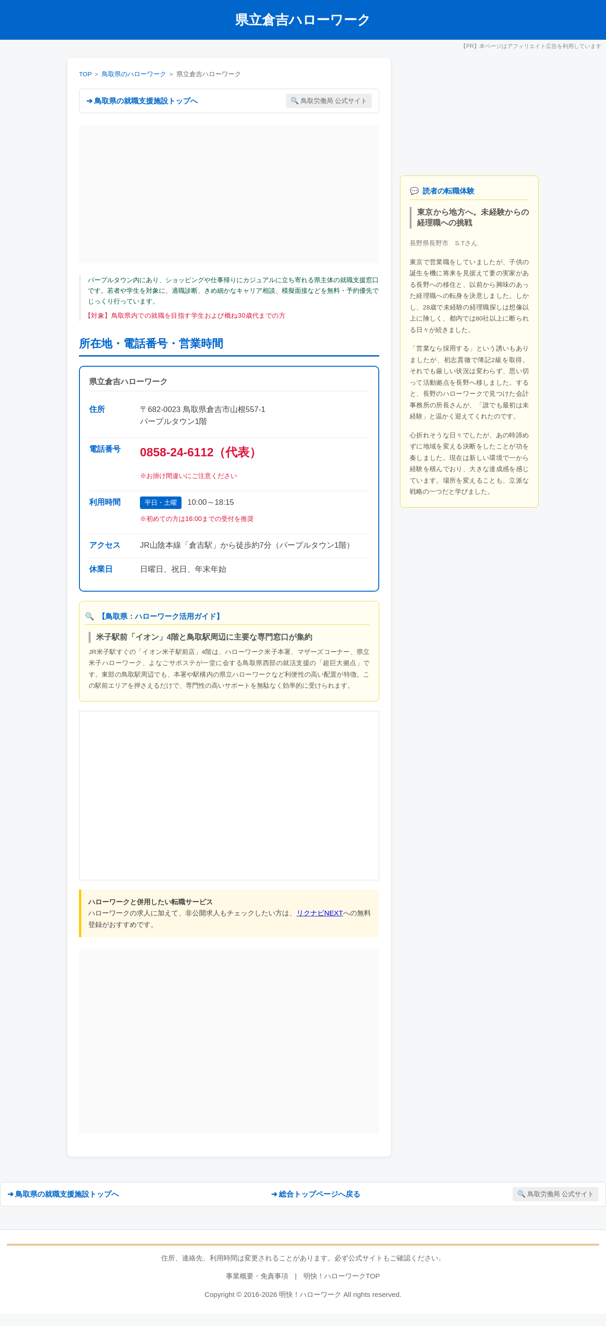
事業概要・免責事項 (257, 1276)
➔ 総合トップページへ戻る (315, 1194)
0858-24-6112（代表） (200, 452)
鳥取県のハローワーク (134, 74)
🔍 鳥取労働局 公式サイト (329, 100)
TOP (85, 74)
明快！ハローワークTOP (341, 1276)
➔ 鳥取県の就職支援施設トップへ (142, 101)
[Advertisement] (229, 194)
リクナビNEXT (319, 913)
